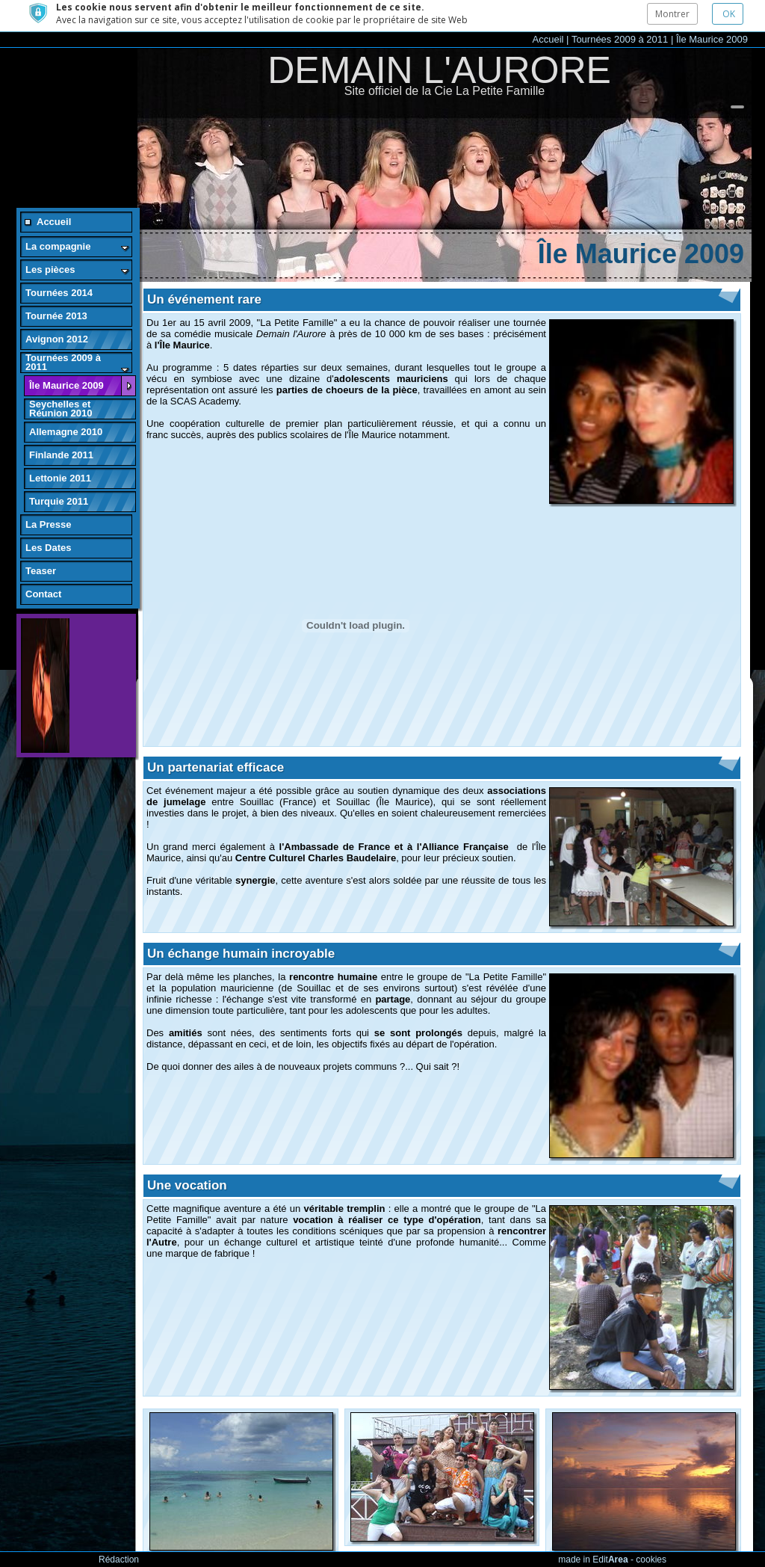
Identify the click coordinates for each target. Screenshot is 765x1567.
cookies (651, 1559)
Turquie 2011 (58, 469)
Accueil (548, 7)
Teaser (40, 539)
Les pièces (50, 238)
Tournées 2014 (59, 261)
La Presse (48, 493)
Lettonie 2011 (60, 446)
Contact (43, 562)
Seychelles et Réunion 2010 (61, 377)
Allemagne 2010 (65, 400)
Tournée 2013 (56, 284)
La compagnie (57, 215)
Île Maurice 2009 (712, 7)
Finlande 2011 (61, 423)
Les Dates (48, 516)
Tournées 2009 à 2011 (620, 7)
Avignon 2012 (56, 307)
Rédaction (119, 1559)
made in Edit (593, 1559)
